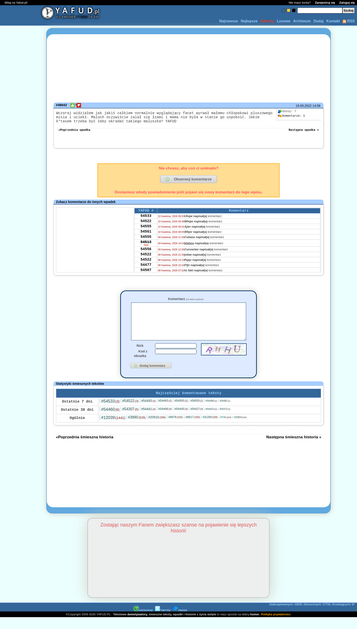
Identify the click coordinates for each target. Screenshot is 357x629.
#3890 (137, 429)
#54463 (165, 412)
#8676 (175, 428)
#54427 (197, 420)
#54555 (197, 412)
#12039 (113, 429)
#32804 (240, 428)
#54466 (165, 420)
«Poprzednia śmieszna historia (84, 448)
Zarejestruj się (325, 2)
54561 (145, 239)
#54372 (225, 420)
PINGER (180, 622)
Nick (140, 356)
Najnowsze (228, 21)
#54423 (211, 420)
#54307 (130, 420)
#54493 (148, 412)
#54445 (181, 420)
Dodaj (319, 21)
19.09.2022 (303, 106)
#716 (225, 428)
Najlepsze (249, 21)
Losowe (284, 21)
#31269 (210, 428)
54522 (145, 227)
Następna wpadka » (304, 133)
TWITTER (163, 622)
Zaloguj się (347, 2)
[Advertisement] (20, 314)
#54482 (225, 412)
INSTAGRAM (143, 622)
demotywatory (137, 625)
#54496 (211, 412)
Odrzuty (267, 21)
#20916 (157, 428)
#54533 (110, 412)
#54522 (130, 412)
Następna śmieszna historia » (293, 448)
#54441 (148, 420)
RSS (349, 21)
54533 (145, 220)
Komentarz (185, 302)
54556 (145, 259)
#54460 (110, 420)
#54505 (181, 412)
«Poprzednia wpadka (74, 133)
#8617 (193, 428)
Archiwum (302, 21)
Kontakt (333, 21)
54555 (145, 233)
